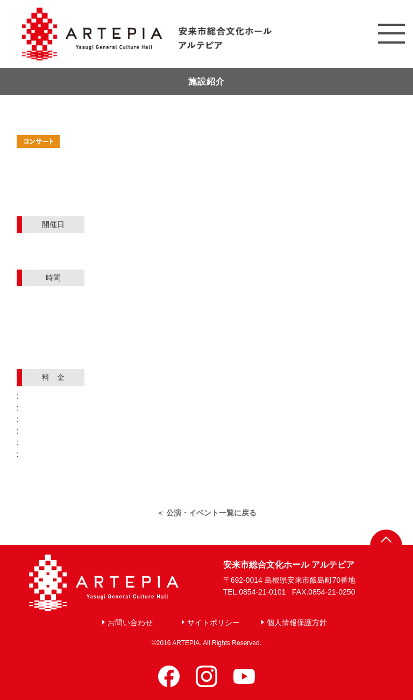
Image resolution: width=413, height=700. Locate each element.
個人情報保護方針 (297, 622)
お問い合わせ (130, 622)
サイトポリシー (213, 622)
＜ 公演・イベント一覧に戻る (206, 512)
